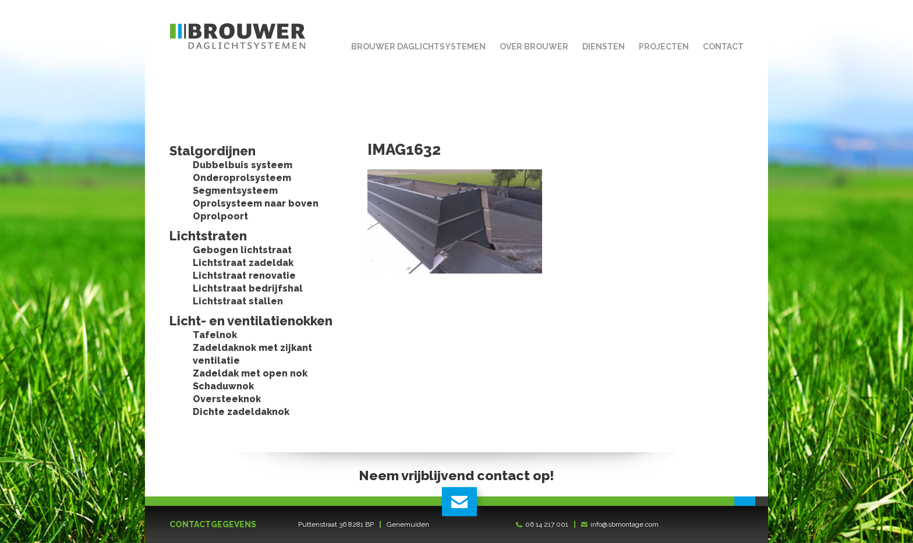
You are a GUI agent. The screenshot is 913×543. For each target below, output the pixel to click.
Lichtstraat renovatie (244, 275)
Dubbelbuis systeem (242, 165)
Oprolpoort (220, 216)
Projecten (664, 46)
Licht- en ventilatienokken (250, 320)
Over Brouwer (534, 46)
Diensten (603, 46)
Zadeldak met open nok (250, 373)
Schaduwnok (223, 386)
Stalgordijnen (212, 150)
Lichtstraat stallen (238, 301)
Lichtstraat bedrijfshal (248, 288)
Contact (723, 46)
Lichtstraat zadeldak (243, 262)
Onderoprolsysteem (242, 177)
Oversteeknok (227, 398)
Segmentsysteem (235, 190)
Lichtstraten (208, 235)
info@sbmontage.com (624, 524)
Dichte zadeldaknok (241, 411)
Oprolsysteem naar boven (256, 203)
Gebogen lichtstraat (242, 249)
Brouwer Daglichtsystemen (418, 46)
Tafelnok (215, 334)
